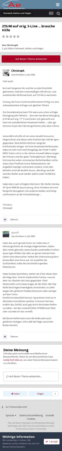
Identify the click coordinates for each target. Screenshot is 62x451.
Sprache (11, 415)
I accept (52, 441)
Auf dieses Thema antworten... (24, 376)
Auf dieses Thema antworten (31, 58)
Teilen (15, 393)
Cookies (31, 418)
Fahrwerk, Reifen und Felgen (29, 48)
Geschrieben (23, 74)
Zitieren (14, 219)
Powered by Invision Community (31, 428)
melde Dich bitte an (12, 359)
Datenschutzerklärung (31, 415)
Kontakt (50, 415)
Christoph (12, 45)
